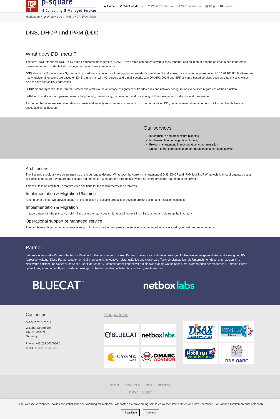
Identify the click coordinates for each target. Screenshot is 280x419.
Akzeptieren (130, 412)
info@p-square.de (45, 354)
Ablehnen (151, 412)
